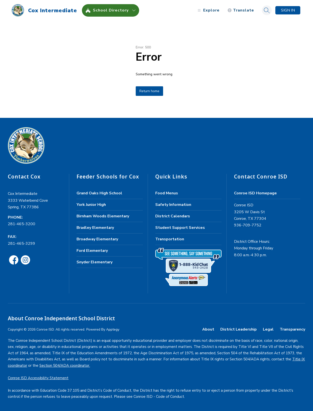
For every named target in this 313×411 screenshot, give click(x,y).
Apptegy (112, 329)
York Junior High (91, 204)
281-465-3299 (21, 243)
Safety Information (173, 204)
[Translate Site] (240, 10)
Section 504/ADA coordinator (64, 365)
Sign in (288, 10)
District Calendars (172, 216)
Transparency (292, 329)
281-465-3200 (21, 224)
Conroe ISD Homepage (255, 193)
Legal (268, 329)
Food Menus (166, 193)
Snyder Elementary (94, 262)
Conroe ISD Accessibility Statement (38, 378)
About (208, 329)
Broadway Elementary (97, 239)
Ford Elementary (92, 250)
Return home (149, 91)
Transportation (169, 239)
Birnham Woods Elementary (103, 216)
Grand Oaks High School (99, 193)
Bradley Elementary (95, 227)
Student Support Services (180, 227)
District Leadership (238, 329)
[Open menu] (208, 10)
